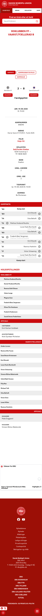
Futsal (21, 597)
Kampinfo (11, 72)
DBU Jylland (21, 586)
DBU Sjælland (21, 594)
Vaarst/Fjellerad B (34, 90)
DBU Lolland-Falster (21, 591)
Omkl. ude (21, 176)
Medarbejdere (21, 537)
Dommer (21, 193)
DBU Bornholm (21, 580)
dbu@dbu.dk (22, 567)
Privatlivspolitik (21, 543)
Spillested (21, 147)
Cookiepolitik (21, 546)
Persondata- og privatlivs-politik (21, 603)
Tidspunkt (21, 185)
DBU (21, 577)
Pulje (21, 139)
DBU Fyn (21, 583)
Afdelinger (21, 534)
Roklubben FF (8, 90)
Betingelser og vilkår (21, 549)
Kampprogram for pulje (26, 72)
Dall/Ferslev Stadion (21, 149)
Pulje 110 (21, 141)
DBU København (21, 588)
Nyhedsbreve (21, 528)
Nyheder (21, 531)
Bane (21, 160)
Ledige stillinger (21, 540)
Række (21, 131)
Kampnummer (21, 122)
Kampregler (21, 77)
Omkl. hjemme (21, 168)
